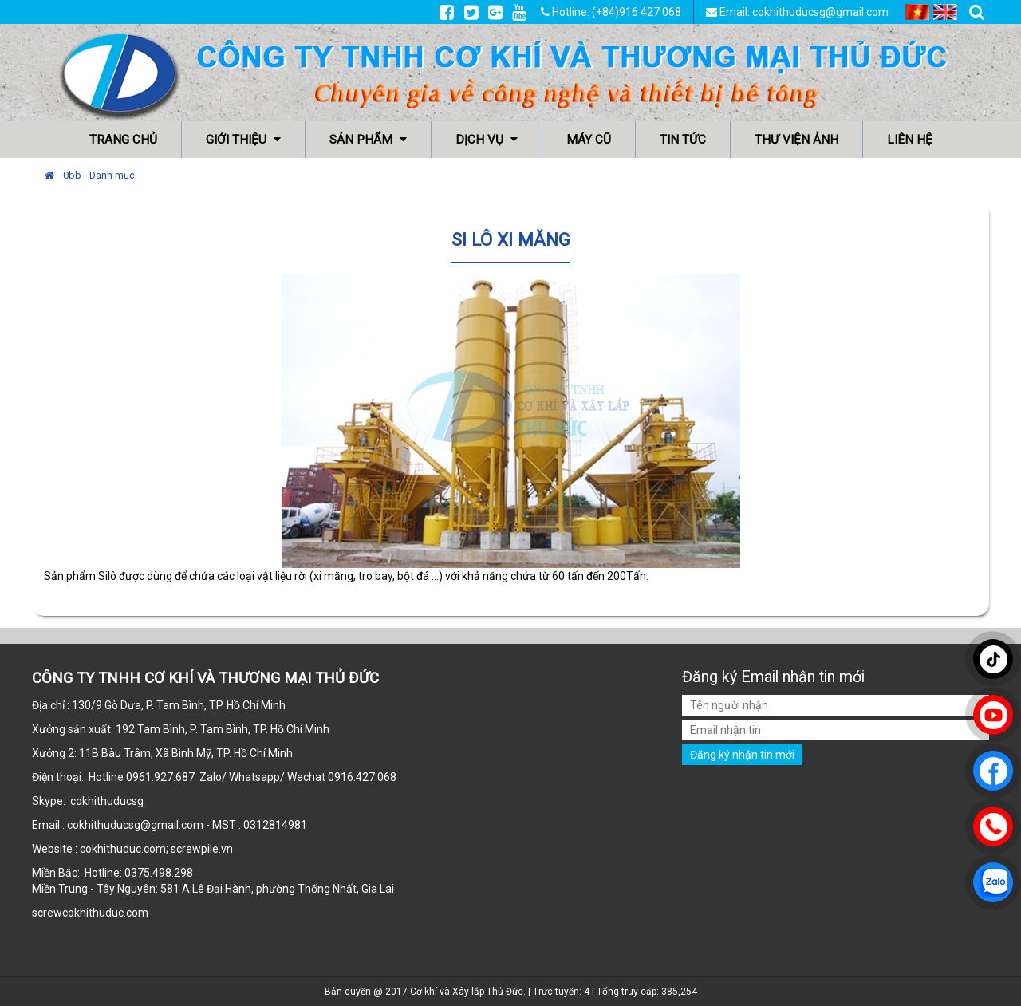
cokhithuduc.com (106, 912)
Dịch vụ (486, 139)
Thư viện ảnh (796, 139)
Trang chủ (123, 139)
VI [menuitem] (917, 12)
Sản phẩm (368, 139)
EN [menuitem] (945, 12)
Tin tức (683, 139)
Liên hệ (909, 139)
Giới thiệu (243, 139)
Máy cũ (588, 139)
